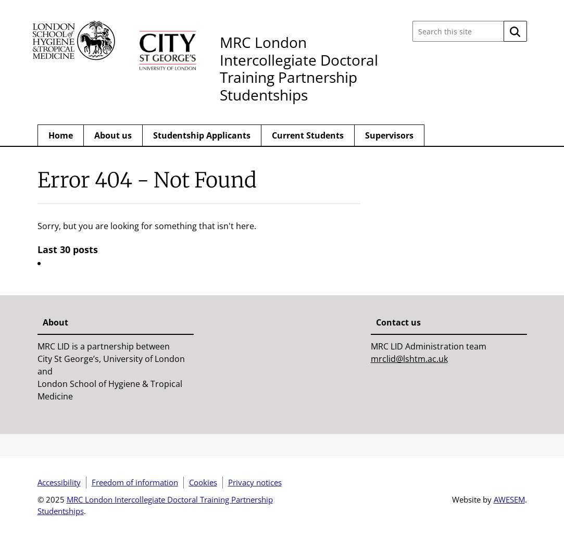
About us (113, 135)
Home (60, 135)
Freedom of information (135, 482)
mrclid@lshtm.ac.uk (409, 359)
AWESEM (509, 499)
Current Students (308, 135)
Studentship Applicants (201, 135)
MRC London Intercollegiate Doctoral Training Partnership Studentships (299, 68)
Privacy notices (255, 482)
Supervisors (389, 135)
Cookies (203, 482)
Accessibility (59, 482)
